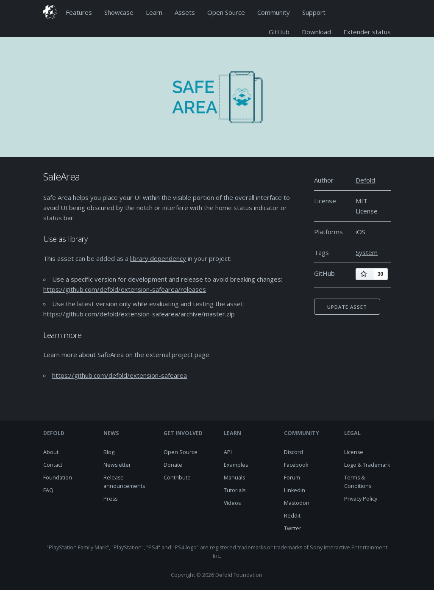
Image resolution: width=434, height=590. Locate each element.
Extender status (367, 32)
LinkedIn (294, 490)
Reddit (292, 515)
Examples (236, 464)
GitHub (279, 32)
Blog (108, 452)
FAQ (48, 490)
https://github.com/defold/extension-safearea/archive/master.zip (139, 314)
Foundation (57, 477)
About (50, 452)
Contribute (177, 477)
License (353, 452)
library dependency (158, 258)
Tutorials (234, 490)
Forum (292, 477)
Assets (185, 12)
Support (314, 12)
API (228, 452)
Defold (365, 180)
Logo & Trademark (367, 464)
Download (316, 32)
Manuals (234, 477)
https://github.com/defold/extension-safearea (119, 375)
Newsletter (117, 464)
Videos (232, 503)
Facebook (296, 464)
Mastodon (296, 503)
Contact (52, 464)
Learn (154, 12)
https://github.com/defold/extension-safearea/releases (124, 289)
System (367, 252)
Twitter (292, 528)
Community (273, 12)
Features (79, 12)
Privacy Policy (360, 498)
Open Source (226, 12)
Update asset (347, 307)
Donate (173, 464)
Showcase (119, 12)
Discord (293, 452)
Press (110, 498)
